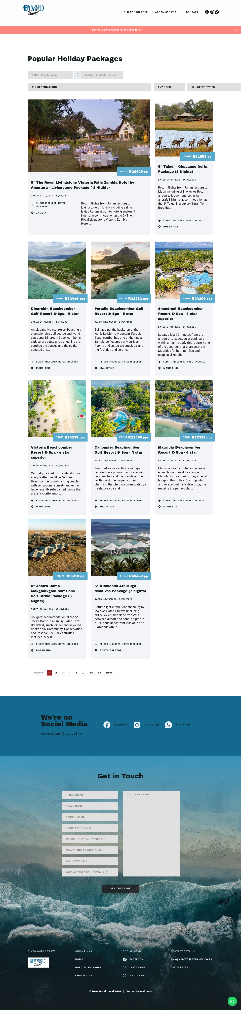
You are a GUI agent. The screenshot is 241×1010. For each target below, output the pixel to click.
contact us (83, 975)
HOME (79, 959)
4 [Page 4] (69, 672)
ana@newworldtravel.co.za (191, 959)
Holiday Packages (135, 12)
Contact (192, 12)
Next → (110, 672)
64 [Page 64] (91, 672)
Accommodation (167, 12)
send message (120, 888)
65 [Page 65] (99, 672)
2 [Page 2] (56, 672)
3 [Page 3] (63, 672)
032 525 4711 (179, 967)
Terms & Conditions (139, 991)
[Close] (236, 30)
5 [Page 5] (76, 672)
